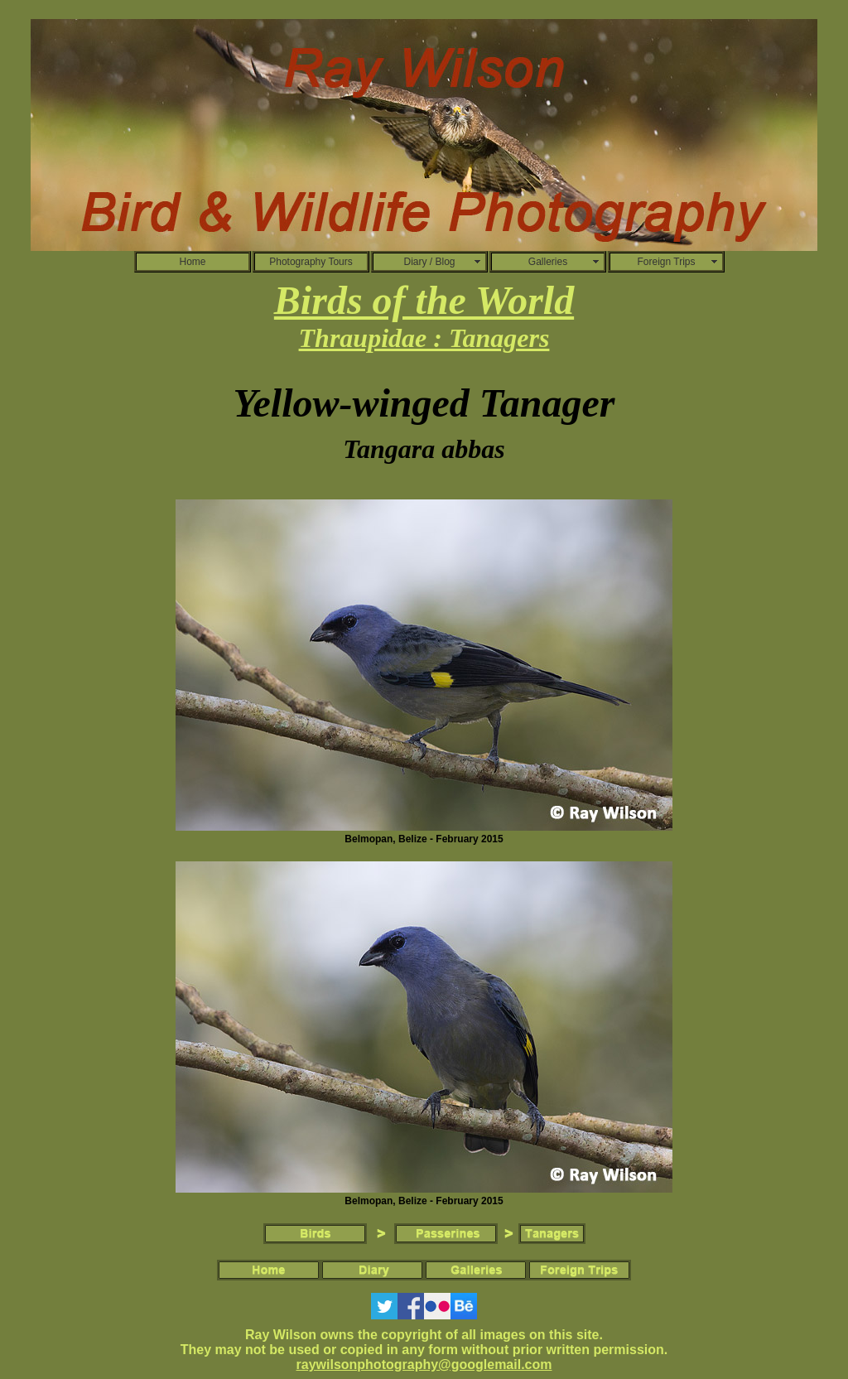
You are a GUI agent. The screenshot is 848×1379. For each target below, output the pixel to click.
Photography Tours (311, 262)
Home (192, 262)
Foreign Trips (666, 262)
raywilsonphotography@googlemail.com (424, 1364)
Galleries (547, 262)
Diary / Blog (429, 262)
